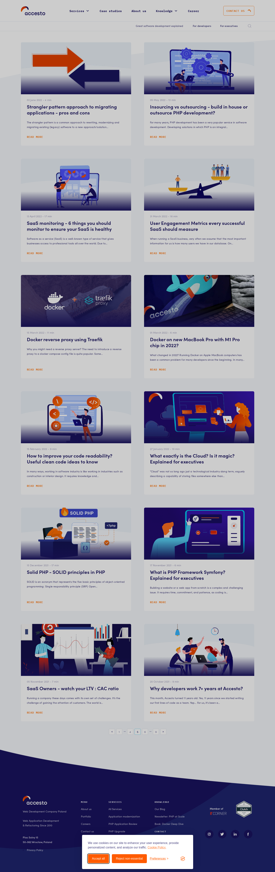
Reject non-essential (129, 858)
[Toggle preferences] (159, 858)
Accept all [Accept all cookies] (98, 858)
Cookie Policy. (157, 847)
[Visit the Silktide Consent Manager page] (182, 858)
